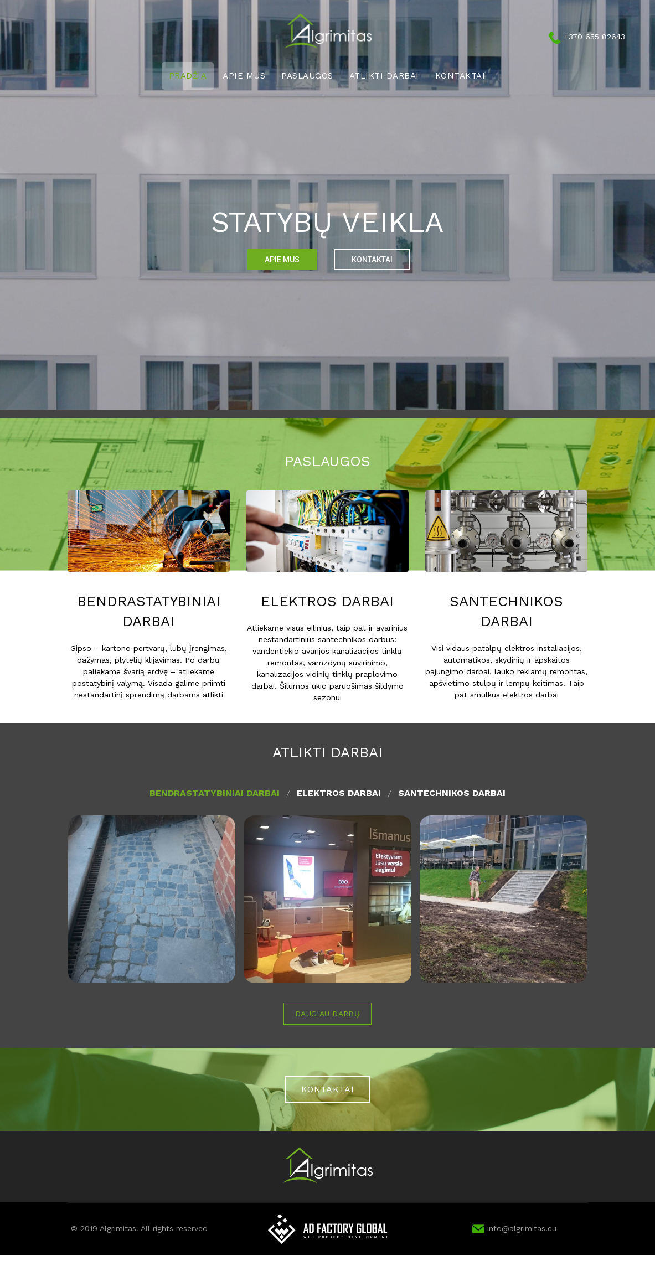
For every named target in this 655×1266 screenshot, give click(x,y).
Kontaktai (460, 76)
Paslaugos (307, 76)
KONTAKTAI (327, 1089)
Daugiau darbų (327, 1013)
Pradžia (188, 76)
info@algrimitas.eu (514, 1228)
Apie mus (244, 76)
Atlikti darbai (384, 76)
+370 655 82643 (594, 36)
